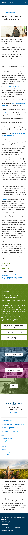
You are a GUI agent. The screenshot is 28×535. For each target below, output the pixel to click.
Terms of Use (5, 524)
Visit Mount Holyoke (6, 438)
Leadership (4, 275)
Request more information (14, 326)
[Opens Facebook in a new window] (6, 323)
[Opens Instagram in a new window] (9, 323)
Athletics (3, 446)
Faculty (14, 274)
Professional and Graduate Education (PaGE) (11, 297)
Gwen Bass (4, 113)
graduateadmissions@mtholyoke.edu (13, 316)
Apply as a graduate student (14, 338)
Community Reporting (7, 530)
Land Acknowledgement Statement (10, 527)
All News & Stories (10, 12)
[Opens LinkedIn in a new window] (9, 462)
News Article (5, 274)
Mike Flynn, (4, 199)
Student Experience (8, 428)
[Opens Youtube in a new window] (12, 462)
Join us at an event (13, 332)
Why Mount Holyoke (8, 431)
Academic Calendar (6, 443)
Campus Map (5, 452)
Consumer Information (7, 455)
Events (3, 441)
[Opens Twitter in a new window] (2, 323)
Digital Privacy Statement (8, 522)
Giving (3, 435)
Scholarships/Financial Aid (9, 279)
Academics (5, 420)
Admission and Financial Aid (11, 424)
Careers (3, 449)
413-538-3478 (7, 319)
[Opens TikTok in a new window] (16, 462)
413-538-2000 (14, 412)
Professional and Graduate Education (12, 277)
